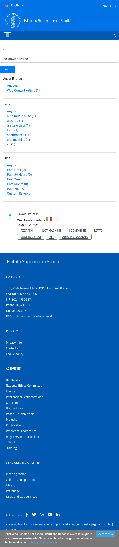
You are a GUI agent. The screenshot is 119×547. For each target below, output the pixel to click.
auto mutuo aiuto (21, 116)
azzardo (15, 121)
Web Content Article (23, 90)
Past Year (16, 189)
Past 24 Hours (19, 175)
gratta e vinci (18, 125)
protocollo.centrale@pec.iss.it (32, 325)
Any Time (13, 165)
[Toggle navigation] (7, 35)
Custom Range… (18, 193)
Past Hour (16, 170)
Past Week (17, 179)
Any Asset (14, 86)
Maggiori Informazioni (44, 542)
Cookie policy (14, 362)
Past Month (17, 184)
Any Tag (12, 111)
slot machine (18, 140)
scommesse (18, 135)
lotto (12, 130)
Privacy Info (14, 351)
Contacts (12, 357)
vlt (11, 144)
